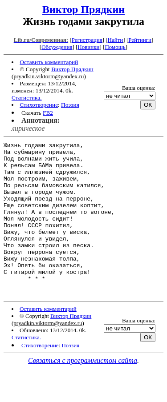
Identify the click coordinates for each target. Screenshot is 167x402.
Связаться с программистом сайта (82, 391)
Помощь (115, 47)
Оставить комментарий (49, 62)
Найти (115, 39)
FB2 (48, 112)
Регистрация (87, 39)
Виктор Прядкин (83, 9)
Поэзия (70, 104)
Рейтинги (139, 39)
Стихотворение (39, 104)
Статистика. (27, 97)
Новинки (88, 47)
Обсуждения (56, 47)
